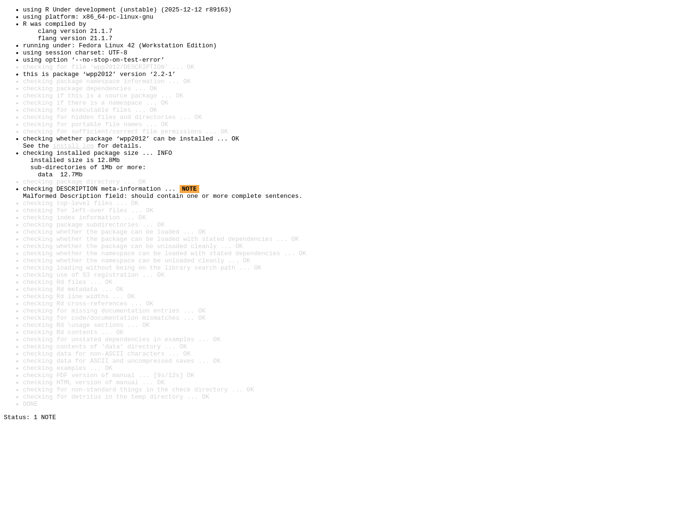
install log (73, 174)
